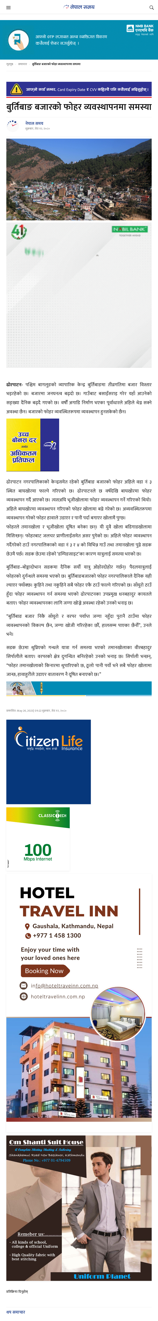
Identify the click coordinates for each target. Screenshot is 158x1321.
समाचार (22, 64)
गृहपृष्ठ (9, 64)
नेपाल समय (34, 123)
